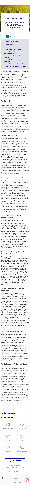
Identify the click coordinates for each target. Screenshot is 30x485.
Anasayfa (12, 17)
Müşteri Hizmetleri (22, 451)
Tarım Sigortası (9, 97)
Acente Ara (8, 441)
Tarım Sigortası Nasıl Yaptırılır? (14, 64)
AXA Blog (17, 17)
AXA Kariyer (8, 451)
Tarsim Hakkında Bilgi (11, 47)
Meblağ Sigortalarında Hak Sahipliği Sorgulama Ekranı (15, 466)
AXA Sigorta (7, 2)
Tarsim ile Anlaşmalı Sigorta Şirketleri (16, 66)
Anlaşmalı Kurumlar (8, 428)
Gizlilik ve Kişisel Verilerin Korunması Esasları (15, 477)
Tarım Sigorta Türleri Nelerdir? (13, 49)
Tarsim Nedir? (9, 44)
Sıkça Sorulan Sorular (22, 429)
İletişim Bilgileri (21, 441)
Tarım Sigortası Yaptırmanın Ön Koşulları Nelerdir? (13, 52)
